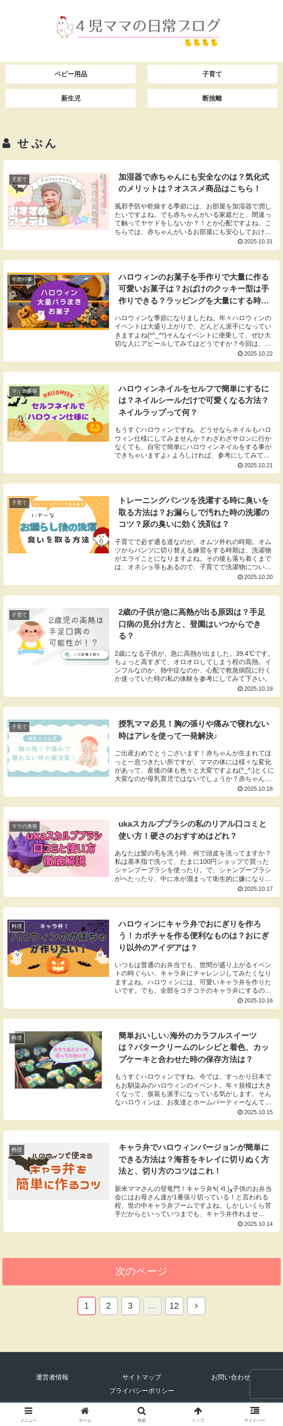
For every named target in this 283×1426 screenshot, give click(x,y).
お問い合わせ (230, 1380)
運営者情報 (52, 1380)
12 (174, 1308)
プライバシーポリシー (141, 1393)
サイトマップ (141, 1380)
